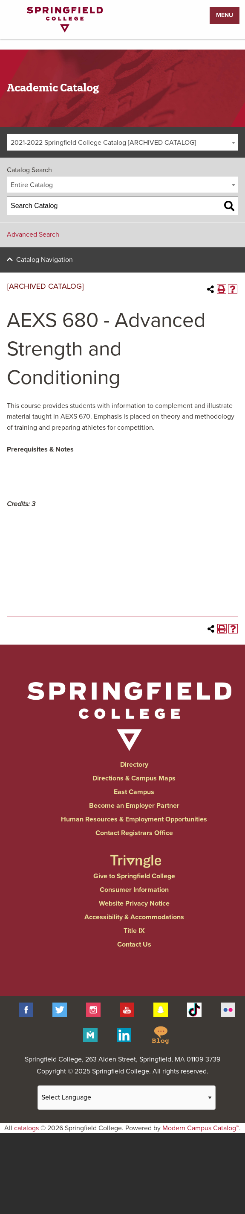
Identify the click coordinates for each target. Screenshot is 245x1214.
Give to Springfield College (134, 876)
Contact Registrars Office (134, 833)
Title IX (134, 931)
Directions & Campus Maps (134, 778)
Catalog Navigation (44, 259)
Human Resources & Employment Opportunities (134, 819)
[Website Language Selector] (126, 1097)
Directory (134, 764)
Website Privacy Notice (134, 903)
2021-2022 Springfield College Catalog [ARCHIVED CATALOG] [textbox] (103, 142)
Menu (224, 15)
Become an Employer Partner (134, 805)
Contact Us (134, 944)
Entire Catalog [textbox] (32, 185)
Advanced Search (33, 234)
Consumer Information (134, 890)
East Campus (134, 792)
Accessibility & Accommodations (134, 917)
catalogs (26, 1128)
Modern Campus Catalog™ (200, 1128)
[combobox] (122, 142)
